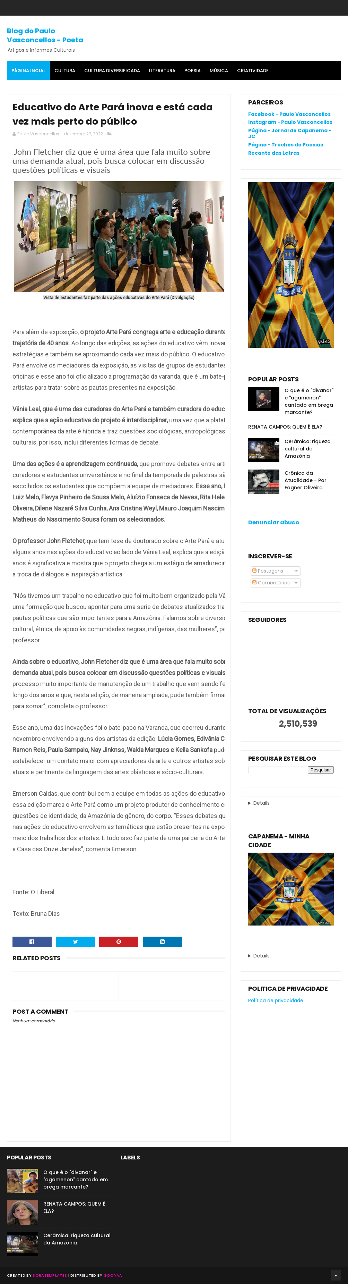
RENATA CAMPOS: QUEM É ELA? (285, 426)
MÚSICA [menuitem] (219, 70)
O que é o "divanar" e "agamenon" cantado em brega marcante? (309, 401)
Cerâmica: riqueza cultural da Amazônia (308, 448)
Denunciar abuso (273, 522)
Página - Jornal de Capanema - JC (289, 133)
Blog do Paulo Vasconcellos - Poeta (45, 35)
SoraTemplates (50, 1275)
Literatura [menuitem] (162, 70)
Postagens (267, 570)
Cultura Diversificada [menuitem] (112, 70)
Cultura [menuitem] (64, 70)
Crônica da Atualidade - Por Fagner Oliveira (306, 480)
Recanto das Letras (273, 153)
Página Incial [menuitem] (28, 70)
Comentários (271, 582)
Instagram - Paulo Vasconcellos (290, 122)
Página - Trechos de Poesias (285, 144)
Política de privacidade (275, 1000)
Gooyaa (113, 1275)
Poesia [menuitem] (192, 70)
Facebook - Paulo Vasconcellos (289, 114)
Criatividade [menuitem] (253, 70)
